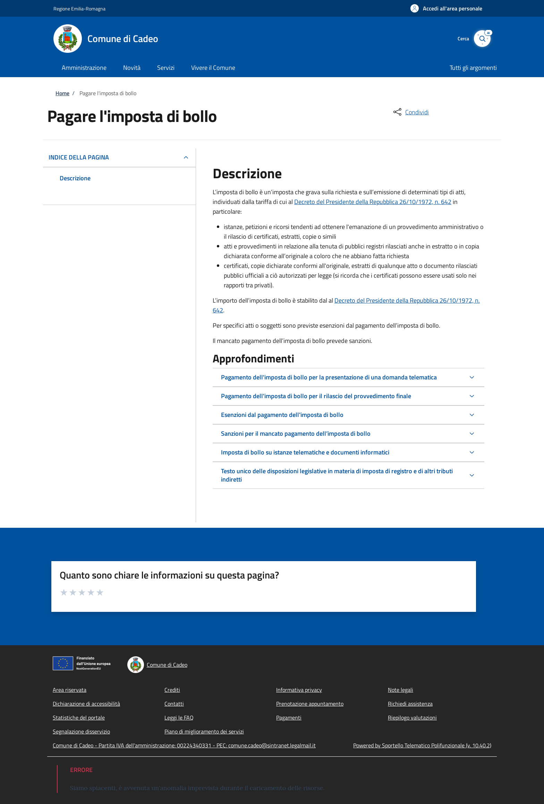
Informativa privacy (299, 690)
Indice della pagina (79, 157)
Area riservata (69, 690)
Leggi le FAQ (179, 717)
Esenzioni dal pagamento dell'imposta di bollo (282, 414)
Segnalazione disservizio (81, 731)
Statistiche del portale (79, 717)
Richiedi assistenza (410, 703)
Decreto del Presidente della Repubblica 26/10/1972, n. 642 (372, 201)
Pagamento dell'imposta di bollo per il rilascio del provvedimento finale (316, 396)
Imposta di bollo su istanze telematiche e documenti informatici (305, 452)
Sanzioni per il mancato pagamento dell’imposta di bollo (296, 433)
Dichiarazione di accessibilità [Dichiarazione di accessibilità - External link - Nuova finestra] (86, 703)
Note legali (400, 690)
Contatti (174, 703)
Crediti (172, 690)
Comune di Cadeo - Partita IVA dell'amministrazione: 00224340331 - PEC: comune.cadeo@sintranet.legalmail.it (184, 745)
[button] (446, 8)
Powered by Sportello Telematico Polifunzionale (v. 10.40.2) (422, 745)
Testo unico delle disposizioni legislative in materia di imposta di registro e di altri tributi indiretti (337, 475)
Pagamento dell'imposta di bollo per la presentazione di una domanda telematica (329, 377)
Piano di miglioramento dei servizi (204, 731)
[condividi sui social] (410, 111)
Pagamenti (288, 717)
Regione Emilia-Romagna (79, 8)
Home (62, 93)
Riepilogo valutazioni (412, 717)
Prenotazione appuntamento (309, 703)
